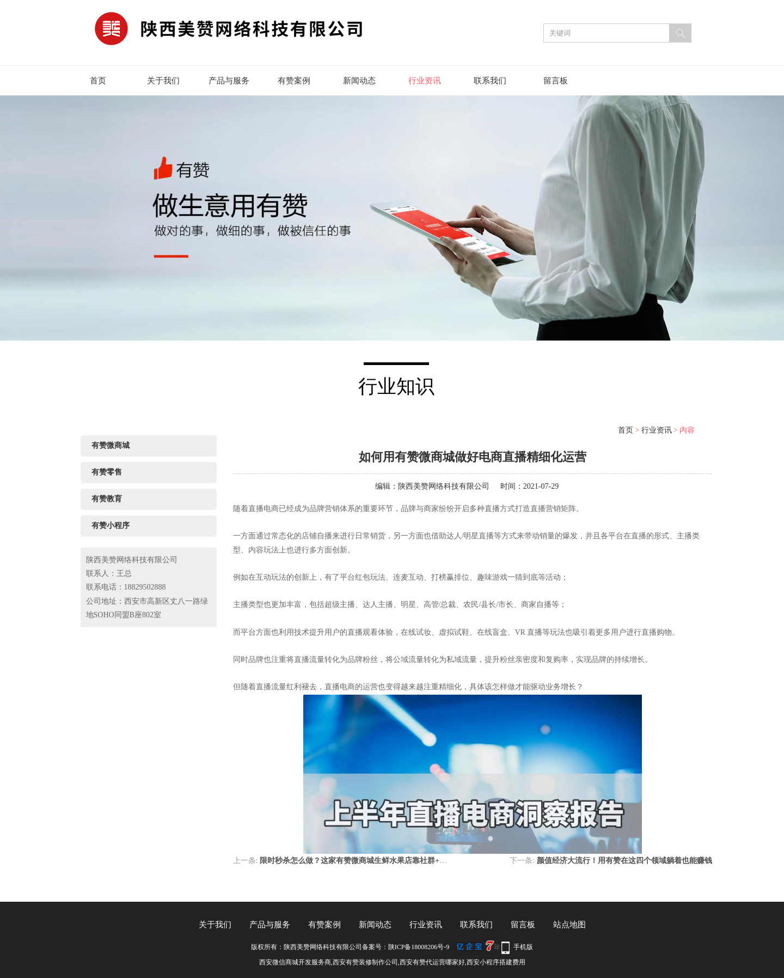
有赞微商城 (110, 445)
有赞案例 (294, 80)
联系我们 (490, 80)
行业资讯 (424, 80)
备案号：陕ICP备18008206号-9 (406, 947)
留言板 (555, 80)
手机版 (523, 947)
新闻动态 (359, 80)
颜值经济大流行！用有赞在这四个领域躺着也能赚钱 (624, 860)
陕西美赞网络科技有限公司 (443, 486)
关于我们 (163, 80)
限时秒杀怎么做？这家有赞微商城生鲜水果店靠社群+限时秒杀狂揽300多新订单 (393, 860)
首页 (98, 80)
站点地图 (569, 924)
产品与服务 (229, 80)
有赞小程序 (110, 525)
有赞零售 (106, 472)
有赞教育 (106, 499)
